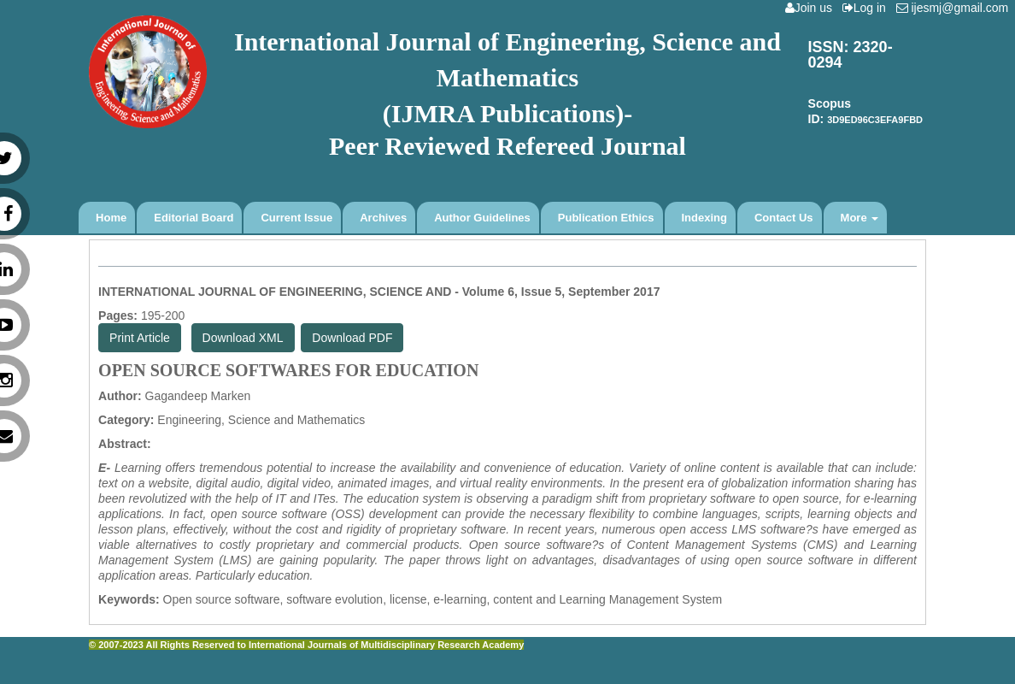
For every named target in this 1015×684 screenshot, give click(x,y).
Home (111, 217)
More (860, 217)
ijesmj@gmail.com (955, 8)
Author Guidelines (482, 217)
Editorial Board (193, 217)
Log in (867, 8)
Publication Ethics (606, 217)
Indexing (704, 217)
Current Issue (296, 217)
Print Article (139, 338)
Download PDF (352, 338)
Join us (812, 8)
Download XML (243, 338)
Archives (383, 217)
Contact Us (783, 217)
